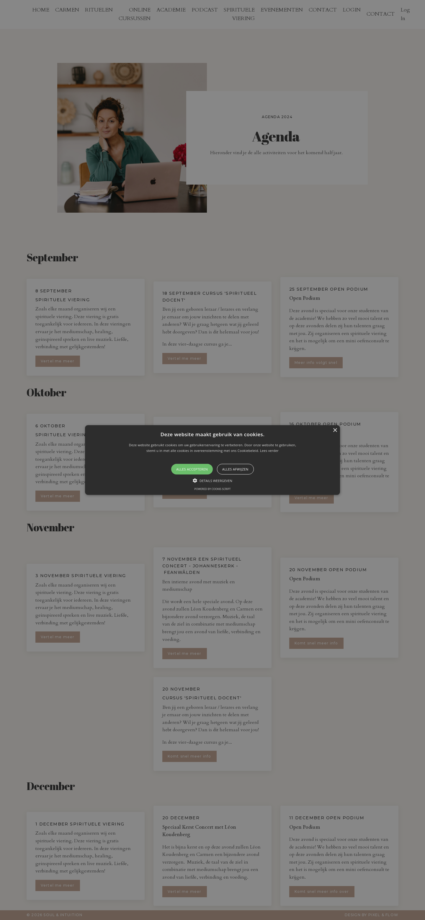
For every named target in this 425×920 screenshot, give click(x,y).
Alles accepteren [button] (192, 469)
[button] (212, 460)
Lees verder (269, 450)
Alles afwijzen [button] (235, 469)
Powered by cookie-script (212, 489)
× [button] (335, 430)
